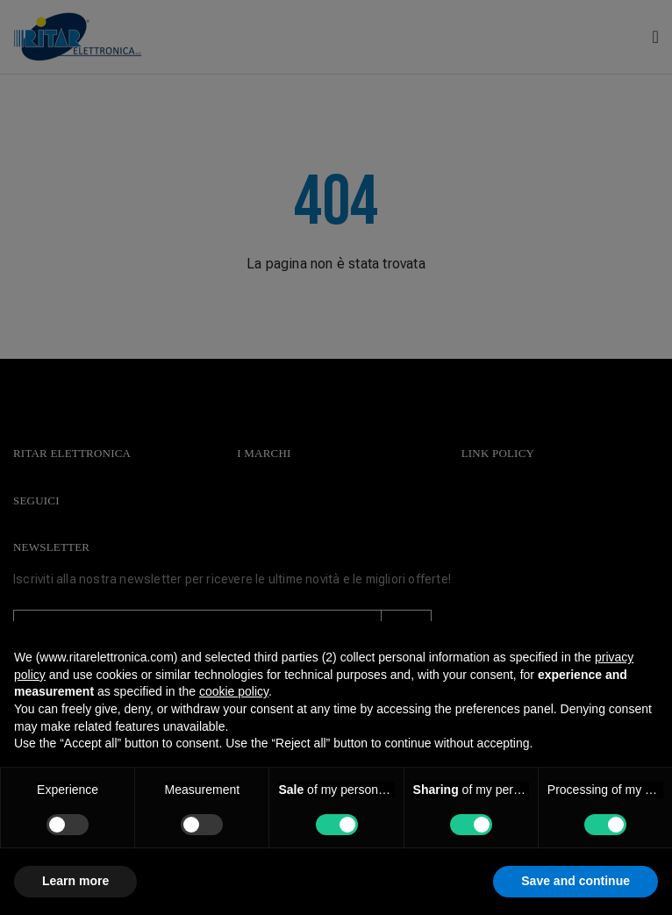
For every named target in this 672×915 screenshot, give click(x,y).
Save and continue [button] (575, 881)
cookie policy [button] (233, 691)
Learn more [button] (75, 881)
